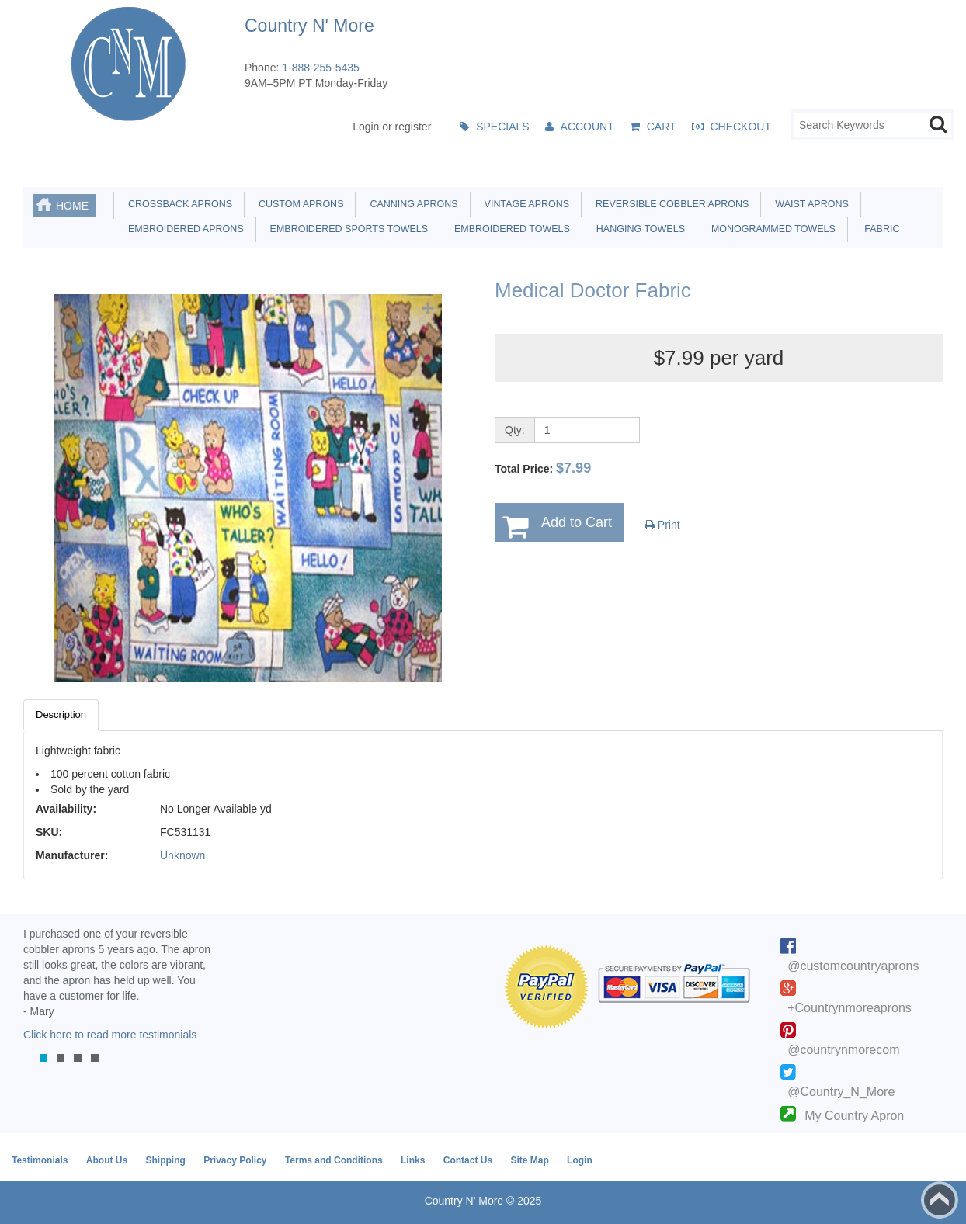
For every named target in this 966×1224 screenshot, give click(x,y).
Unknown (182, 855)
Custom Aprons (298, 204)
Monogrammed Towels (771, 229)
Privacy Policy (234, 1160)
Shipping (165, 1160)
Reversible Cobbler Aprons (669, 204)
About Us (106, 1160)
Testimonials (40, 1160)
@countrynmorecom (843, 1049)
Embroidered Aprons (183, 229)
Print (662, 524)
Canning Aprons (410, 204)
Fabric (878, 229)
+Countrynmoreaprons (849, 1007)
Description (61, 714)
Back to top (939, 1199)
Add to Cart (576, 522)
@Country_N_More (841, 1091)
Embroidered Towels (509, 229)
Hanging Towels (638, 229)
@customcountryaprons (853, 966)
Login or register (392, 126)
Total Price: (543, 468)
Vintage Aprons (524, 204)
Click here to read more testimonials (109, 1034)
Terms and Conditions (334, 1160)
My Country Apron (854, 1115)
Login (579, 1160)
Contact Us (467, 1160)
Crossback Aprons (177, 204)
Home (72, 205)
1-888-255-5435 (321, 67)
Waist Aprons (809, 204)
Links (413, 1160)
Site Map (529, 1160)
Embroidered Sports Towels (346, 229)
